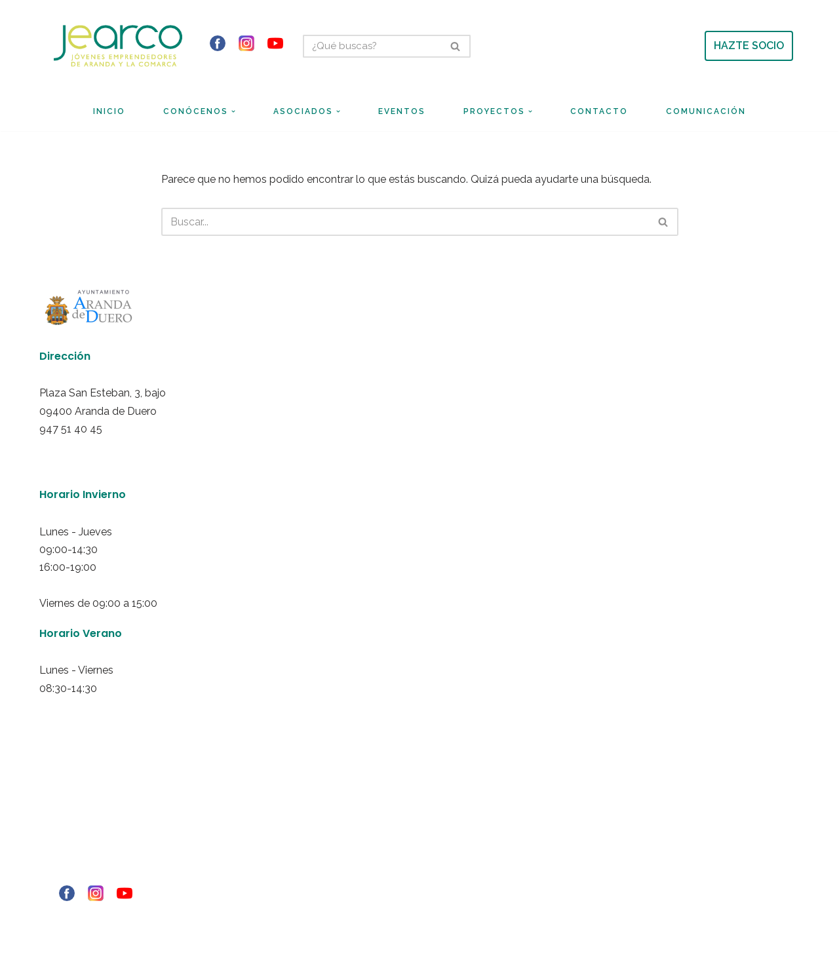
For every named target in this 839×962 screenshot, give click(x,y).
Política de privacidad (73, 821)
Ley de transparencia (73, 874)
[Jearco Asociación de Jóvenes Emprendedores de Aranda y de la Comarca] (118, 45)
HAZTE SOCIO (749, 45)
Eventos (401, 111)
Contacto (599, 111)
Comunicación (706, 111)
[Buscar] (372, 46)
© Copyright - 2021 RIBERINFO (85, 917)
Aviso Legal (56, 803)
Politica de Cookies (69, 838)
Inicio (109, 111)
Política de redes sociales (80, 856)
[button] (233, 111)
